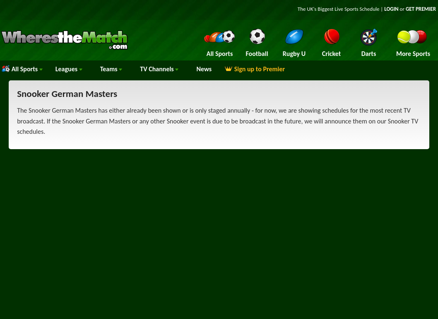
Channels (159, 69)
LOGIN (391, 9)
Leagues (68, 69)
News (204, 69)
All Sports (22, 69)
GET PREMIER (421, 9)
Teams (111, 69)
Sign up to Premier (254, 69)
